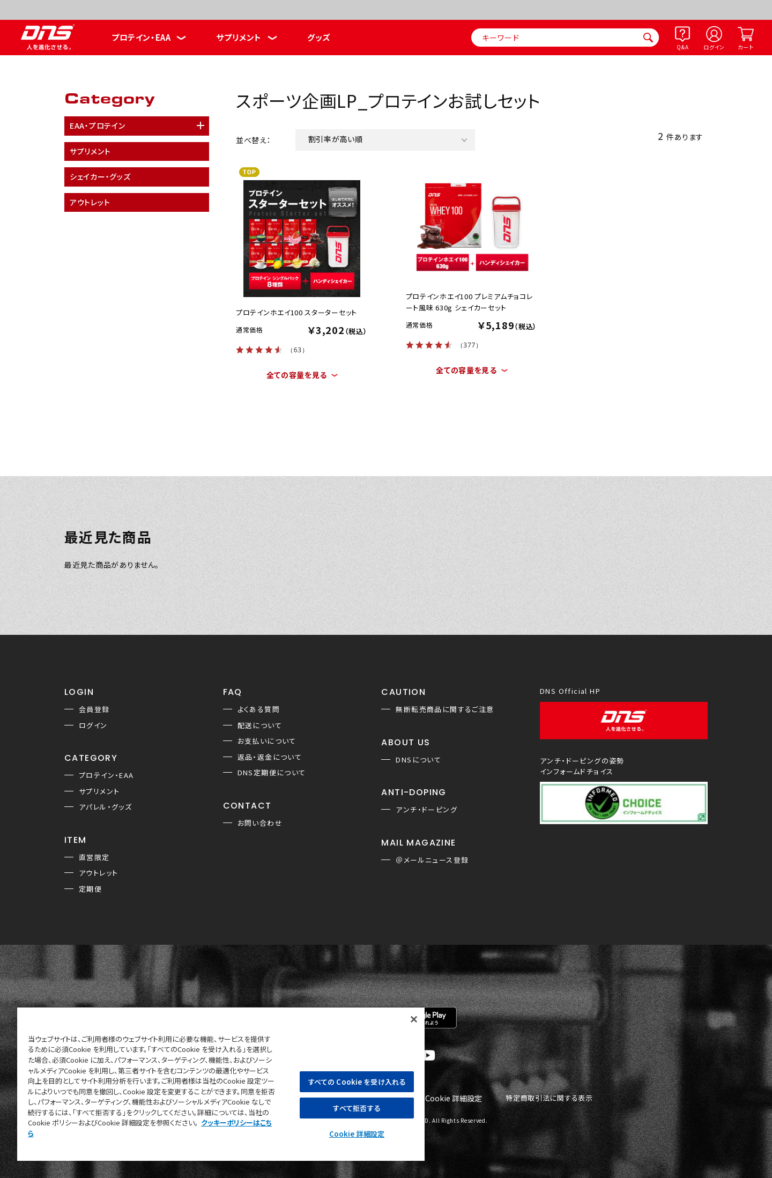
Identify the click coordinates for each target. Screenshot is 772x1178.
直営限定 (94, 857)
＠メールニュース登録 (432, 860)
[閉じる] (414, 1019)
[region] (221, 1083)
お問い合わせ (260, 823)
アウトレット (98, 873)
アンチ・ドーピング (426, 809)
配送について (259, 725)
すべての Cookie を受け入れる (357, 1082)
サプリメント (239, 37)
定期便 (90, 889)
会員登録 (94, 709)
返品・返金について (269, 757)
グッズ (318, 37)
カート (745, 47)
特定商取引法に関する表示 (549, 1098)
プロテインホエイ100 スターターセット (296, 312)
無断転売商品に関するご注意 (445, 709)
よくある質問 (258, 709)
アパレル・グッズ (105, 807)
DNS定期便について (271, 772)
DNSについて (418, 759)
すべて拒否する (356, 1108)
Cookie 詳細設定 (453, 1098)
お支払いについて (266, 741)
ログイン (714, 47)
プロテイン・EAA (141, 37)
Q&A (682, 47)
